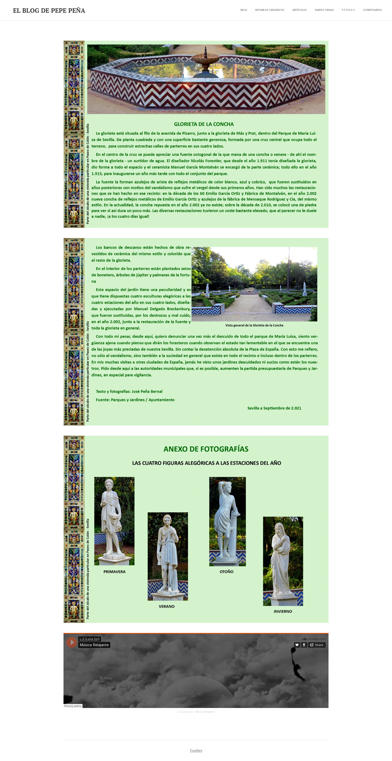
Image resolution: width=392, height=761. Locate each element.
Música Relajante (205, 711)
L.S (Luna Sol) (186, 711)
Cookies (196, 750)
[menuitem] (343, 10)
